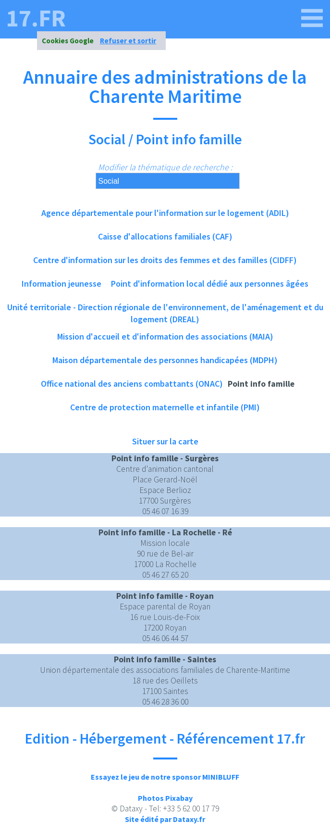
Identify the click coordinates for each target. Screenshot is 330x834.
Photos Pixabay (165, 798)
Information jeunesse (61, 283)
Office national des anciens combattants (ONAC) (132, 383)
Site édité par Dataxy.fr (165, 819)
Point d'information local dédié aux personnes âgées (209, 283)
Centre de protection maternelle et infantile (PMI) (165, 407)
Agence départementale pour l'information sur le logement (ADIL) (165, 212)
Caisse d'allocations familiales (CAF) (165, 236)
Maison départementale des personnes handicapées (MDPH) (165, 360)
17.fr (36, 18)
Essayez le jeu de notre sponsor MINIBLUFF (165, 777)
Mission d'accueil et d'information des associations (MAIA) (165, 336)
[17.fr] (312, 18)
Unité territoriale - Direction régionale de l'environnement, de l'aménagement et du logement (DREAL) (165, 310)
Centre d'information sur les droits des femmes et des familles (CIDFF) (165, 259)
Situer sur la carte (165, 441)
